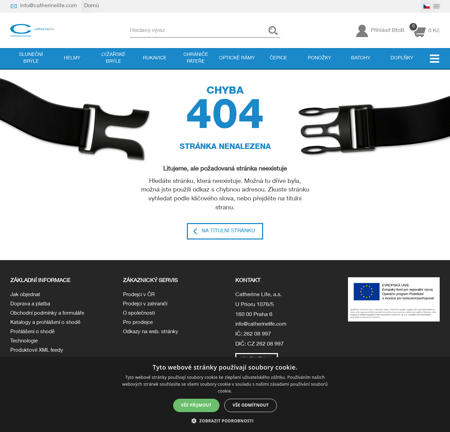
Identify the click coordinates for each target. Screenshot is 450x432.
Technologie (25, 345)
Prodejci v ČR (140, 295)
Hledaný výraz (159, 30)
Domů (91, 6)
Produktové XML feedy (38, 355)
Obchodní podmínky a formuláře (49, 315)
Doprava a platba (31, 305)
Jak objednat (26, 295)
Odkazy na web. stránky (152, 335)
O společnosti (140, 315)
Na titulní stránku (228, 231)
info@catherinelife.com (263, 325)
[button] (225, 420)
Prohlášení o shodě (33, 335)
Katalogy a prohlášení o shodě (47, 325)
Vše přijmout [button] (196, 405)
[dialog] (225, 394)
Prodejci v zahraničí (147, 305)
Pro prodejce (138, 325)
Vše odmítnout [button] (251, 405)
